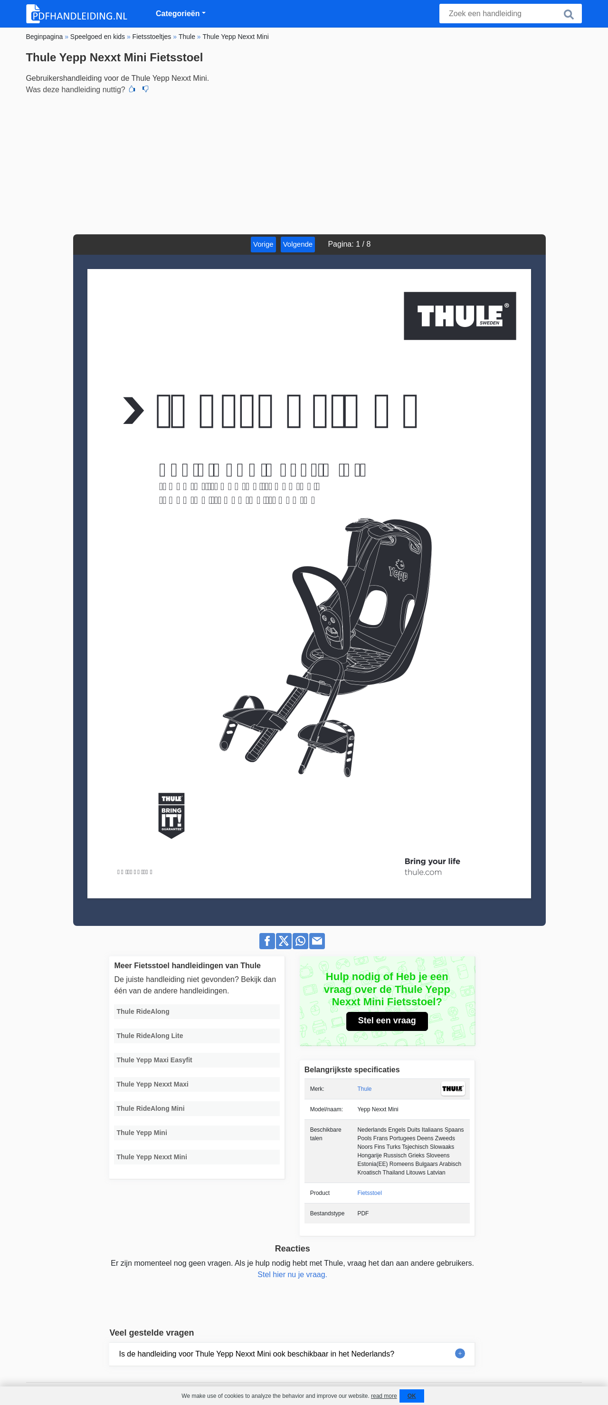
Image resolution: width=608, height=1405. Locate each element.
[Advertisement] (304, 163)
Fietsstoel (369, 1193)
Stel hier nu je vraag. (292, 1274)
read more (384, 1396)
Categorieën (178, 14)
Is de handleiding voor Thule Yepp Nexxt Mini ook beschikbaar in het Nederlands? (256, 1354)
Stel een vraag (387, 1020)
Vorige (263, 244)
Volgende (298, 244)
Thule (364, 1089)
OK (412, 1396)
